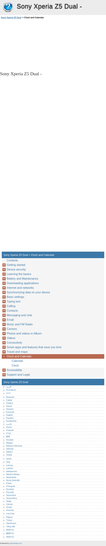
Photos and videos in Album (24, 333)
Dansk (9, 406)
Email (10, 319)
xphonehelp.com (15, 543)
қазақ (8, 459)
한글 (8, 462)
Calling (11, 306)
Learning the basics (19, 274)
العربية (8, 387)
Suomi (9, 427)
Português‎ (10, 486)
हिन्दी (8, 437)
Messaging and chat (19, 315)
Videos (11, 338)
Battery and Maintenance (22, 278)
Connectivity (14, 342)
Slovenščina (11, 498)
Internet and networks (20, 287)
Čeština (9, 403)
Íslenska (9, 449)
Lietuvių (9, 465)
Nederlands (11, 477)
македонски (11, 471)
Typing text (13, 301)
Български (11, 390)
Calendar (17, 360)
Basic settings (15, 296)
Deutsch (9, 409)
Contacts (12, 310)
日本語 (9, 455)
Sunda (9, 507)
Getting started (16, 264)
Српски (9, 504)
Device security (16, 269)
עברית (8, 433)
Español (9, 418)
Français (10, 430)
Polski (8, 483)
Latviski (9, 468)
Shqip (8, 501)
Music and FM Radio (20, 324)
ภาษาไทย (10, 514)
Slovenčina (11, 495)
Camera (12, 328)
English (9, 415)
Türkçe (9, 520)
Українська (11, 523)
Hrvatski (9, 440)
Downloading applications (23, 283)
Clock (15, 365)
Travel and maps (17, 351)
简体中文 (10, 530)
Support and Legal (18, 374)
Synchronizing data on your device (28, 292)
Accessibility (14, 370)
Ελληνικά (10, 412)
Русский (10, 492)
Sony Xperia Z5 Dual (8, 7)
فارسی (9, 424)
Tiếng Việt (10, 526)
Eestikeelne (11, 421)
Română (10, 489)
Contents (12, 260)
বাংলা (8, 393)
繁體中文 (10, 533)
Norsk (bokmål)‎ (13, 480)
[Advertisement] (31, 44)
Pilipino (9, 517)
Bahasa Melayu (13, 474)
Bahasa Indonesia (14, 446)
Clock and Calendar (19, 356)
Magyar (9, 443)
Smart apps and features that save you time (34, 347)
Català (9, 400)
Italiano (9, 452)
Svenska (10, 510)
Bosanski (10, 397)
